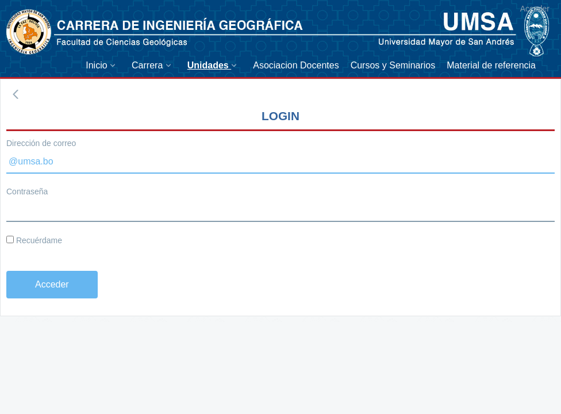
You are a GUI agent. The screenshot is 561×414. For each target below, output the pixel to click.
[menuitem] (103, 65)
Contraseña (27, 191)
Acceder (535, 8)
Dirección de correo (41, 143)
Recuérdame (34, 240)
